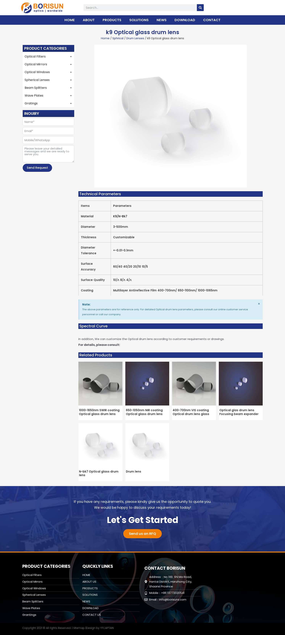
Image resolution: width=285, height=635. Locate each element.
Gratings (48, 103)
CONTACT (212, 20)
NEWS (162, 20)
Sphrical (117, 38)
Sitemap (79, 628)
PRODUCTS (112, 20)
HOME (69, 20)
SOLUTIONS (139, 20)
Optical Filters (48, 56)
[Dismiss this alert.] (259, 303)
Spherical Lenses (48, 80)
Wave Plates (48, 95)
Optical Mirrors (48, 64)
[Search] (200, 7)
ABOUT (89, 20)
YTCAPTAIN (107, 628)
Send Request (37, 168)
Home (105, 38)
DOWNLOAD (185, 20)
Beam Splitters (48, 88)
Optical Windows (48, 72)
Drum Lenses (135, 38)
